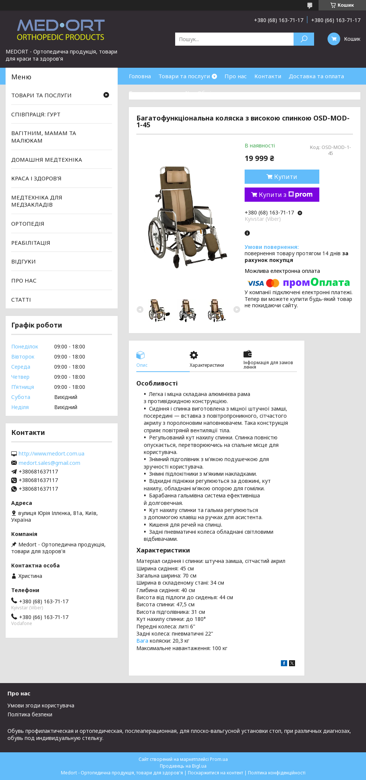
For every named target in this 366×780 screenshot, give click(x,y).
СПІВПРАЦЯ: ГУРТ (36, 114)
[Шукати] (304, 39)
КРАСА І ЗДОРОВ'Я (36, 178)
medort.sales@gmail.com (49, 463)
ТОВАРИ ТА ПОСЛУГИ (41, 95)
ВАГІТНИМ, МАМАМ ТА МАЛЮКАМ (43, 136)
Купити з (286, 195)
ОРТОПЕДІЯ (27, 223)
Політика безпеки (29, 714)
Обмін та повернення (227, 93)
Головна (140, 76)
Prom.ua (219, 759)
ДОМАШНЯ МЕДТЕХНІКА (46, 159)
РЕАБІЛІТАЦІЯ (30, 242)
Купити (285, 177)
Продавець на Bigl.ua (183, 766)
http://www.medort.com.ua (51, 453)
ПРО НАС (24, 280)
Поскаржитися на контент (215, 773)
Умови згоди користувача (40, 705)
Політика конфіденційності (276, 773)
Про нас (235, 76)
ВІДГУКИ (23, 261)
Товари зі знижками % (159, 93)
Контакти (267, 76)
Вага (142, 640)
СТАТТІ (21, 299)
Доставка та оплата (316, 76)
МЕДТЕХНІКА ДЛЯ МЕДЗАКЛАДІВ (36, 201)
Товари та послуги (184, 76)
